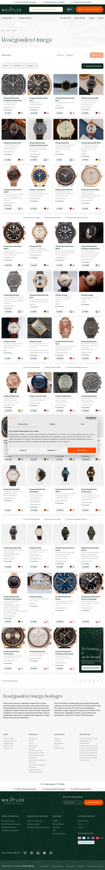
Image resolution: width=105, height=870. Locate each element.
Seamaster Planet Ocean (36, 755)
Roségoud (14, 30)
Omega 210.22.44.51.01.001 (88, 755)
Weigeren (23, 450)
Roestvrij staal (58, 743)
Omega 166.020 (85, 760)
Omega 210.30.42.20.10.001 (88, 753)
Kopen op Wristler (8, 821)
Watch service (83, 821)
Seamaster (32, 748)
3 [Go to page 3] (85, 681)
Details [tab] (52, 424)
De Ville (31, 741)
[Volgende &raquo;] (101, 681)
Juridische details (59, 834)
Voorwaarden (44, 866)
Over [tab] (82, 424)
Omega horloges (8, 739)
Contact (100, 18)
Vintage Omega (8, 743)
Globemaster (33, 746)
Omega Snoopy (8, 748)
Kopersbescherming (9, 827)
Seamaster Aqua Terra (35, 751)
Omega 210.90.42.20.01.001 (89, 758)
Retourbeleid (70, 866)
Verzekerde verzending (10, 830)
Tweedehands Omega (10, 741)
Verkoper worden (33, 824)
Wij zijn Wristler (80, 18)
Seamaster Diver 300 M (36, 753)
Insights (91, 18)
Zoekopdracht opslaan (92, 66)
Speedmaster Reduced (36, 772)
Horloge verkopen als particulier (38, 827)
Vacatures (56, 827)
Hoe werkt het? (65, 18)
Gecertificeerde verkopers (11, 824)
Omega (7, 30)
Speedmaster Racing (35, 770)
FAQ (79, 824)
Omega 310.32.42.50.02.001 (89, 746)
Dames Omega (8, 746)
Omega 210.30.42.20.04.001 (89, 748)
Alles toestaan (82, 450)
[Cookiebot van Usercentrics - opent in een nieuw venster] (87, 418)
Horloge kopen (8, 18)
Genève (31, 743)
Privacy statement (57, 866)
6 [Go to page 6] (97, 681)
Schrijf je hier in (93, 802)
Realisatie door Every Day (95, 866)
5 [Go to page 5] (93, 681)
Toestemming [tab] (22, 424)
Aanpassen (52, 450)
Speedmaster (33, 758)
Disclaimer (81, 866)
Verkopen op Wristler (34, 821)
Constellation (33, 739)
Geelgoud (57, 739)
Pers (54, 830)
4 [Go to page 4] (89, 681)
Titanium (57, 746)
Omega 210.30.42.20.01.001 (89, 751)
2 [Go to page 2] (81, 681)
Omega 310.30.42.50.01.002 (89, 739)
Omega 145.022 (85, 743)
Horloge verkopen (24, 18)
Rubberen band (59, 748)
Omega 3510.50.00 (86, 741)
